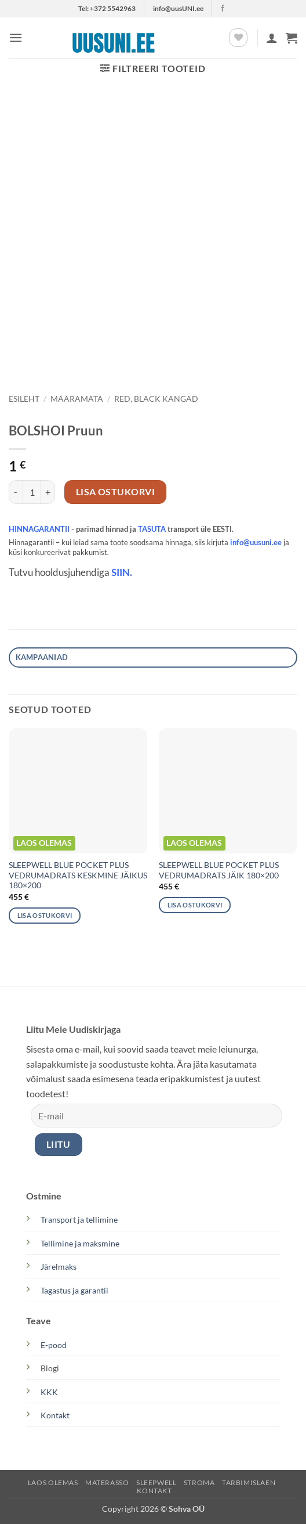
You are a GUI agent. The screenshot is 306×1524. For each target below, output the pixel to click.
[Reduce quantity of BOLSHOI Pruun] (16, 491)
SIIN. (121, 572)
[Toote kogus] (32, 491)
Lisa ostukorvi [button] (44, 915)
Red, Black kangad (156, 398)
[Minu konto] (272, 38)
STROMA (199, 1482)
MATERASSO (107, 1482)
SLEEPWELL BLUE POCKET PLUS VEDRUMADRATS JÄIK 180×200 (219, 870)
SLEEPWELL (156, 1482)
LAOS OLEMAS (53, 1482)
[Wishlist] (238, 37)
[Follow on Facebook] (222, 9)
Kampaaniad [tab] (42, 657)
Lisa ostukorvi (115, 492)
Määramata (76, 398)
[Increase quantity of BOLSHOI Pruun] (48, 491)
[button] (16, 37)
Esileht (24, 398)
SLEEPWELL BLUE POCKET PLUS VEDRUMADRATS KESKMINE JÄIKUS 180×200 (78, 875)
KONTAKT (154, 1490)
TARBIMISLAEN (248, 1482)
